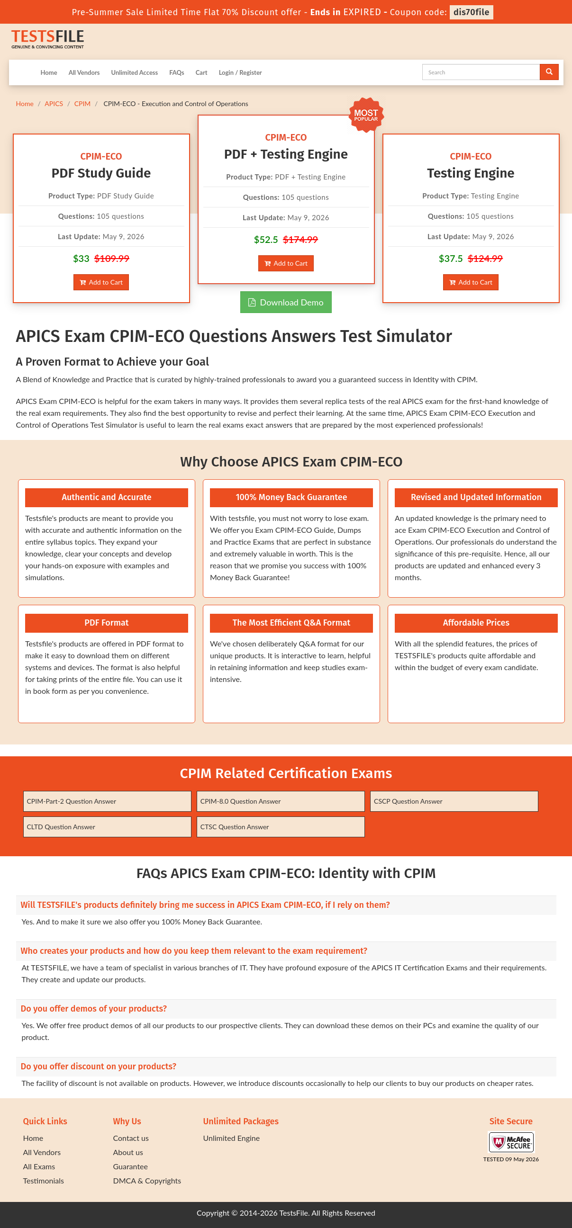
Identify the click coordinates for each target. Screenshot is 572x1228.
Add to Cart (101, 282)
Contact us (131, 1137)
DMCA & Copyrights (147, 1180)
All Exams (39, 1166)
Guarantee (130, 1166)
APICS (54, 103)
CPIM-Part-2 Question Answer (72, 801)
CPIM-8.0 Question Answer (240, 801)
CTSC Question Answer (234, 827)
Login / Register (240, 72)
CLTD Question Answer (61, 827)
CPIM (82, 103)
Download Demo (285, 302)
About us (128, 1151)
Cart (202, 72)
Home (49, 72)
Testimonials (43, 1180)
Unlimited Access (134, 72)
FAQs (176, 72)
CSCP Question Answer (408, 801)
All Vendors (84, 72)
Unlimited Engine (231, 1137)
